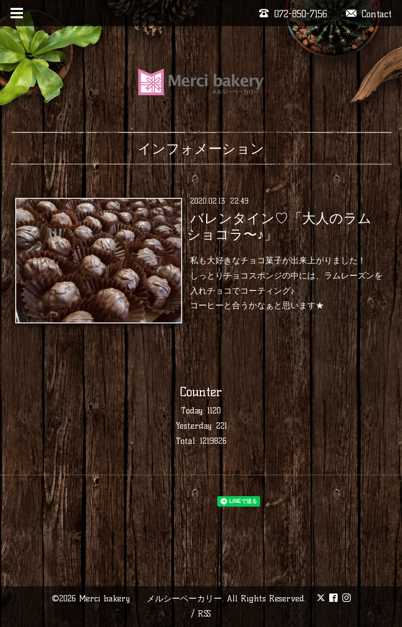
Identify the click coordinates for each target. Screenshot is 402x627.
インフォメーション (201, 148)
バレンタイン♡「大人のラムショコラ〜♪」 (279, 226)
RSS (204, 614)
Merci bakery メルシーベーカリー (150, 598)
